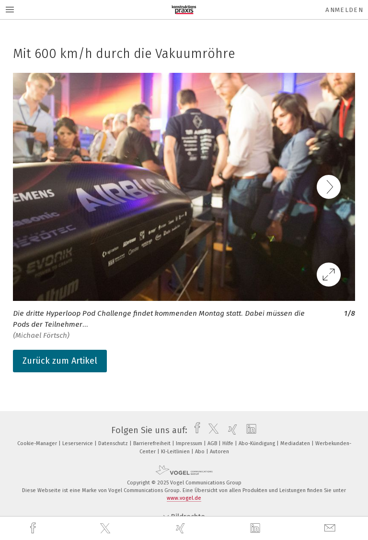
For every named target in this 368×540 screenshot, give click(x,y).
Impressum (190, 443)
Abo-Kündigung (257, 443)
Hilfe (228, 443)
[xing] (181, 528)
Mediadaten (295, 443)
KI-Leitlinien (176, 451)
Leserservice (78, 443)
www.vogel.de (184, 498)
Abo (200, 451)
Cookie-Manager (37, 443)
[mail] (331, 528)
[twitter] (106, 528)
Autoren (219, 451)
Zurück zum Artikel (60, 361)
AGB (212, 443)
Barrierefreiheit (152, 443)
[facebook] (34, 528)
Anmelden (344, 10)
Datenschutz (113, 443)
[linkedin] (256, 528)
